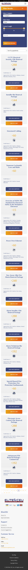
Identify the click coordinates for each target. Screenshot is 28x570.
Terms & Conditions (14, 557)
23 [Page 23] (9, 492)
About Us (3, 515)
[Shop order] (17, 50)
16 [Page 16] (23, 490)
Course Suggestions (6, 530)
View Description (14, 83)
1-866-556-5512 (4, 539)
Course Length (7, 26)
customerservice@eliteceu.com (8, 547)
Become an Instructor (6, 527)
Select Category (7, 13)
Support (4, 522)
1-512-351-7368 (4, 543)
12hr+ (24, 30)
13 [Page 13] (16, 490)
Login (22, 3)
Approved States (5, 517)
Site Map (14, 555)
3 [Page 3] (7, 490)
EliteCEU (4, 512)
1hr (4, 30)
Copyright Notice (14, 563)
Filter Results (8, 8)
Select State (6, 20)
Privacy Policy (14, 560)
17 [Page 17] (25, 490)
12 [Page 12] (14, 490)
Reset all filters (9, 43)
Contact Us (4, 525)
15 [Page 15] (20, 490)
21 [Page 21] (4, 492)
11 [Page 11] (11, 490)
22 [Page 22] (6, 492)
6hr (14, 30)
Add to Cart (14, 88)
